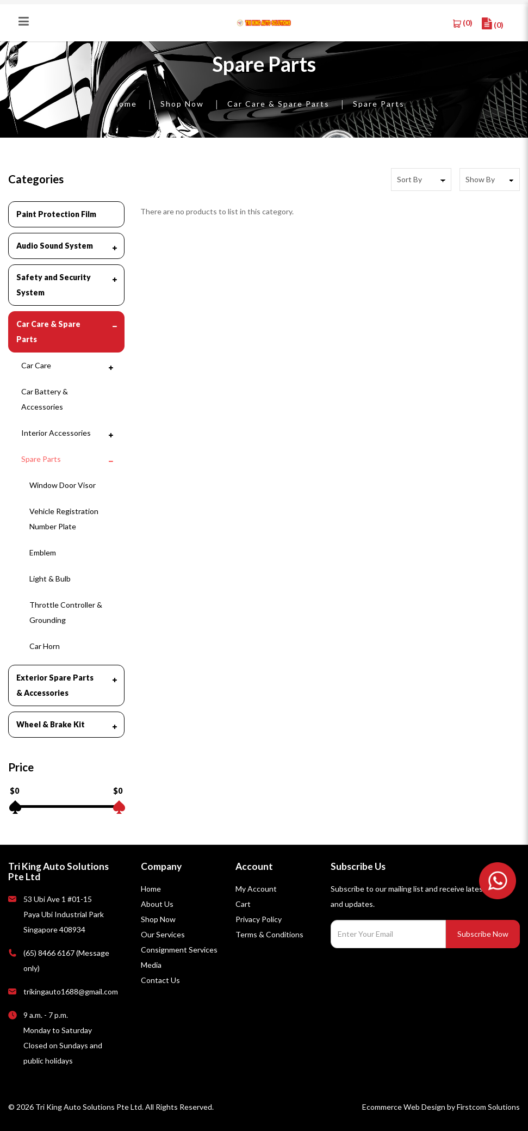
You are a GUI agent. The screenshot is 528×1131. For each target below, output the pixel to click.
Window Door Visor (62, 485)
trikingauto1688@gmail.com (70, 991)
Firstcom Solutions (488, 1106)
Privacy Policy (258, 919)
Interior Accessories (56, 432)
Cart (243, 903)
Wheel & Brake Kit (50, 724)
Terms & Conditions (269, 934)
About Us (157, 903)
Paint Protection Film (56, 214)
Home (125, 103)
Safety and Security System (53, 285)
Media (151, 964)
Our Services (163, 934)
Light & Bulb (50, 578)
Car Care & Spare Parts (278, 103)
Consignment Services (179, 949)
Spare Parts (379, 103)
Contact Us (160, 980)
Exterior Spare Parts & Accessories (55, 685)
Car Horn (44, 646)
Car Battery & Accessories (44, 399)
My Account (256, 888)
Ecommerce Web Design (403, 1106)
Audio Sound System (54, 245)
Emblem (42, 552)
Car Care (36, 365)
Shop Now (182, 103)
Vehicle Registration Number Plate (63, 518)
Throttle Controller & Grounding (65, 612)
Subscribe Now (482, 933)
